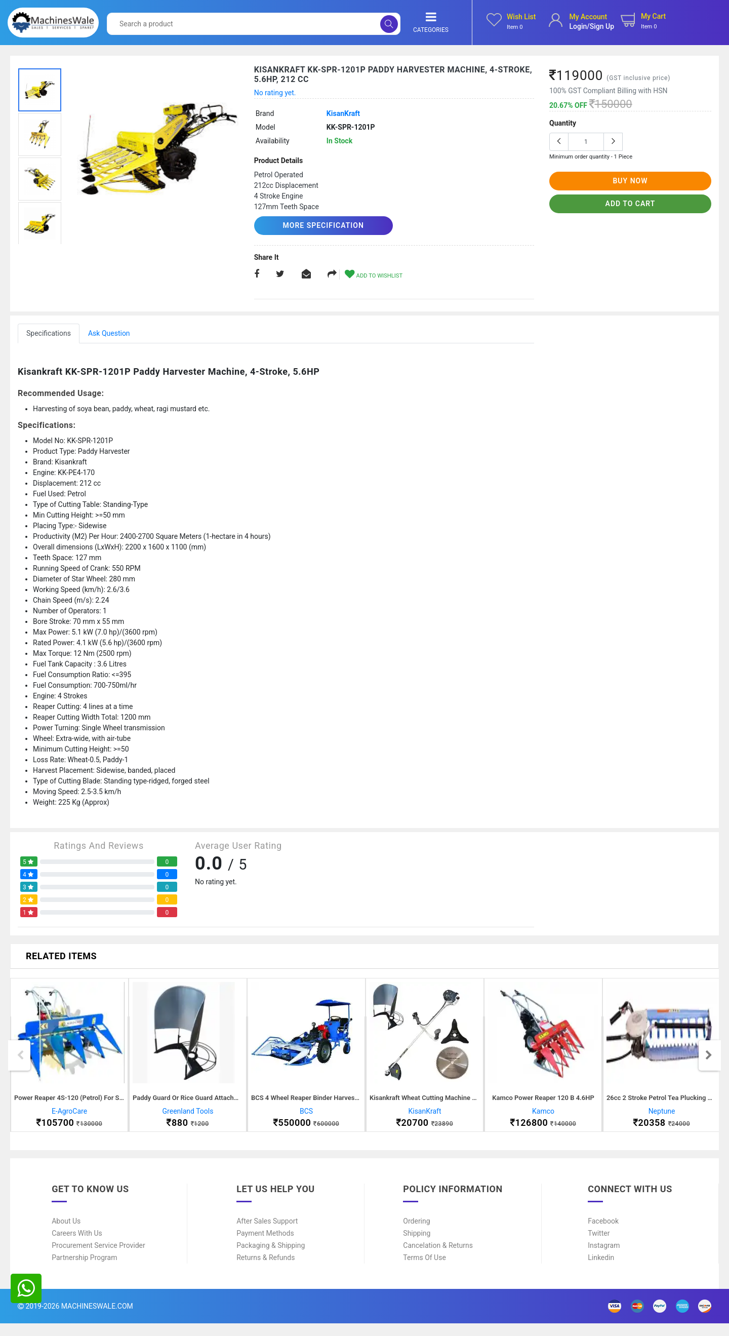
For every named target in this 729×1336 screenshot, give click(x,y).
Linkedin (601, 1270)
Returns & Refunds (265, 1270)
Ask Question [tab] (109, 333)
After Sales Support (267, 1234)
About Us (66, 1234)
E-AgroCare (69, 1117)
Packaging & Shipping (270, 1258)
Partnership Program (84, 1270)
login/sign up (591, 26)
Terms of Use (424, 1270)
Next (709, 1061)
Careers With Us (77, 1246)
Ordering (416, 1234)
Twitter (599, 1246)
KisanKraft (343, 113)
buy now (630, 181)
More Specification (312, 225)
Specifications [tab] (48, 333)
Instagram (604, 1258)
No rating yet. (275, 93)
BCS (306, 1117)
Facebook (603, 1234)
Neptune (662, 1117)
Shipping (416, 1246)
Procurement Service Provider (98, 1258)
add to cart (630, 204)
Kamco (543, 1117)
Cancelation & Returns (438, 1258)
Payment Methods (265, 1246)
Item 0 (515, 27)
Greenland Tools (188, 1117)
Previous (20, 1061)
